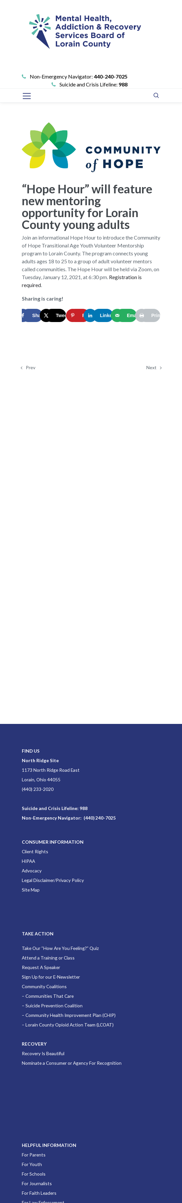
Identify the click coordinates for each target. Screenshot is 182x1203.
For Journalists (37, 1183)
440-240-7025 (110, 76)
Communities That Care (49, 996)
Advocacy (32, 870)
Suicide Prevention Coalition (54, 1005)
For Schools (34, 1174)
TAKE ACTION (38, 933)
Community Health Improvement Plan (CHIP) (70, 1015)
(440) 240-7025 (100, 818)
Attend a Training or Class (48, 957)
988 (123, 84)
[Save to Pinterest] (79, 315)
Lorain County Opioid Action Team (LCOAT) (69, 1024)
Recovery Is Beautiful (43, 1053)
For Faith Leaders (39, 1193)
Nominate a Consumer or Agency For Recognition (72, 1063)
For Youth (32, 1164)
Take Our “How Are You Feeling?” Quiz (60, 948)
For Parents (34, 1154)
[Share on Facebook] (32, 315)
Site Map (31, 890)
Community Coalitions (44, 986)
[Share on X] (55, 315)
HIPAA (28, 861)
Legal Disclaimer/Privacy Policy (53, 880)
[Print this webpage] (149, 315)
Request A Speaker (41, 967)
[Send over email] (126, 315)
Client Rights (35, 851)
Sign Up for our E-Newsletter (51, 977)
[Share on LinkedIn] (102, 315)
